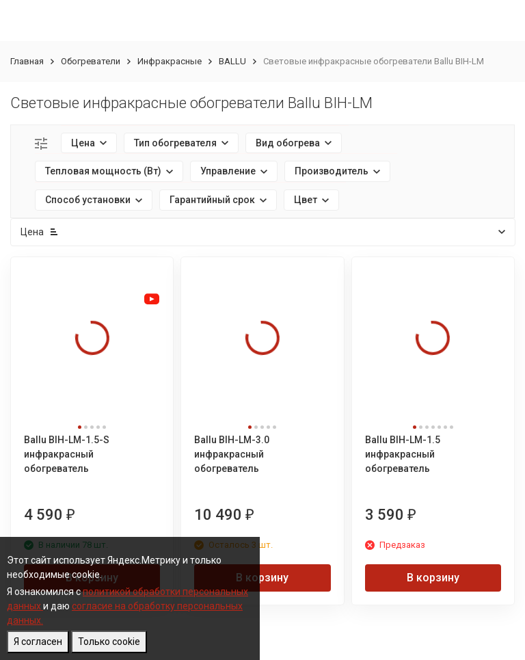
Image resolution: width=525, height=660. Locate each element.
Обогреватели (90, 61)
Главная (27, 61)
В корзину (262, 577)
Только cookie (109, 641)
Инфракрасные (169, 61)
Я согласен (38, 641)
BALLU (232, 61)
